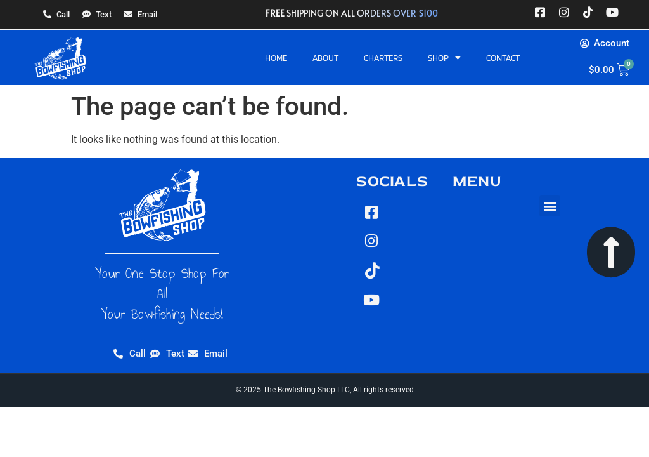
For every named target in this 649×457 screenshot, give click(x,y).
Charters (383, 58)
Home (276, 58)
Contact (503, 58)
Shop (444, 58)
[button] (549, 205)
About (325, 58)
